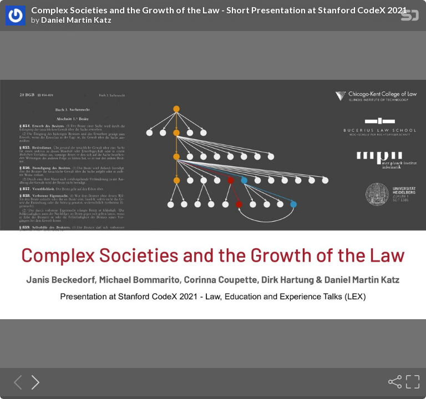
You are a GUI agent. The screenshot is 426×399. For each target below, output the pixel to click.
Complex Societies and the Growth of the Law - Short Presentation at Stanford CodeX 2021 (219, 10)
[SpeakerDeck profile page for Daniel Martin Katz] (16, 16)
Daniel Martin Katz (76, 20)
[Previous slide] (14, 382)
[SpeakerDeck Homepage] (410, 17)
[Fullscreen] (411, 382)
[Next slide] (32, 382)
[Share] (394, 382)
